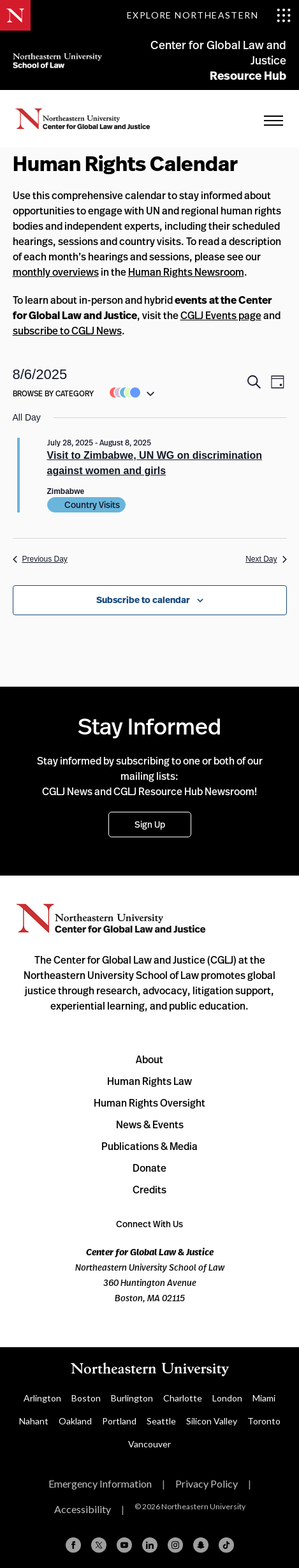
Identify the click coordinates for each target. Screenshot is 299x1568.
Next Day (265, 559)
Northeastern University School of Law (57, 60)
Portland (119, 1420)
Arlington (42, 1398)
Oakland (75, 1420)
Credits (149, 1190)
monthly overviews (56, 272)
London (227, 1398)
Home (83, 118)
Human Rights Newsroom (186, 272)
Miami (263, 1398)
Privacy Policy (206, 1483)
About (149, 1059)
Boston (86, 1398)
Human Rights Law (149, 1081)
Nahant (33, 1420)
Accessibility (82, 1509)
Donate (149, 1168)
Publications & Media (149, 1146)
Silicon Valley (211, 1420)
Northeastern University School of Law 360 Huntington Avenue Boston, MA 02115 (149, 1275)
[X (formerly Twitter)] (98, 1545)
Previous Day (40, 559)
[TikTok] (226, 1545)
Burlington (132, 1398)
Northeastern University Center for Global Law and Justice (111, 919)
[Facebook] (73, 1545)
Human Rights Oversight (149, 1103)
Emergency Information (100, 1483)
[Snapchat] (200, 1545)
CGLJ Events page (220, 315)
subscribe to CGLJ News (67, 331)
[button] (129, 392)
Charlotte (182, 1398)
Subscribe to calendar (143, 600)
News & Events (150, 1124)
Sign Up (150, 824)
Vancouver (149, 1443)
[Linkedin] (149, 1545)
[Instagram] (175, 1545)
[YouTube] (124, 1545)
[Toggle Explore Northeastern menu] (209, 15)
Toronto (264, 1420)
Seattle (161, 1420)
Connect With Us (149, 1224)
